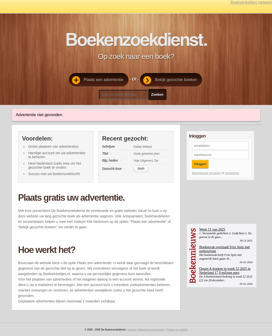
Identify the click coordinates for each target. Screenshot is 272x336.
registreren (232, 173)
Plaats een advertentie (97, 80)
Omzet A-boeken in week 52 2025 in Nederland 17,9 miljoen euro (225, 271)
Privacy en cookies (177, 329)
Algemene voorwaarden (151, 329)
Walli (141, 168)
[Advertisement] (203, 201)
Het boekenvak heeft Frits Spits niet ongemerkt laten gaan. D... (220, 256)
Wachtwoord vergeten (206, 173)
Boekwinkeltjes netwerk (251, 2)
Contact (131, 329)
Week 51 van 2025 (212, 229)
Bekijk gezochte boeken (170, 80)
